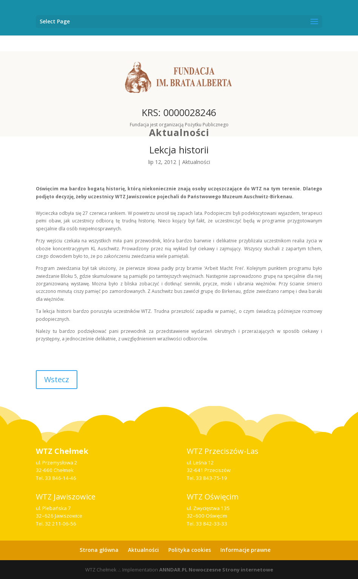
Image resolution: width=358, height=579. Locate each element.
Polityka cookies (189, 549)
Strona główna (99, 549)
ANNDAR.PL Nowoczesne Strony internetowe (216, 569)
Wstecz (56, 379)
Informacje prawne (245, 549)
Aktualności (179, 132)
